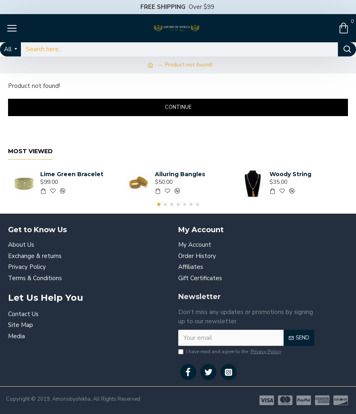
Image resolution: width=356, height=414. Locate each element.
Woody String (290, 174)
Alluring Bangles (180, 174)
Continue (178, 107)
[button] (159, 204)
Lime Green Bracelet (71, 174)
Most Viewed (30, 151)
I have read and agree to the (230, 351)
